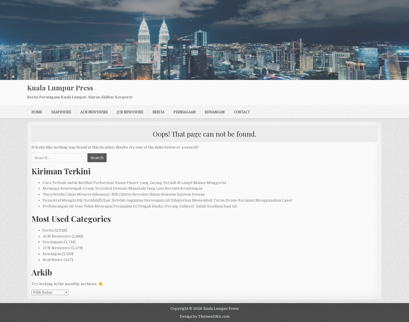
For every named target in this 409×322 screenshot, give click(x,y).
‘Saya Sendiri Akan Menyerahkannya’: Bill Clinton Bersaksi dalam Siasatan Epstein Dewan (123, 194)
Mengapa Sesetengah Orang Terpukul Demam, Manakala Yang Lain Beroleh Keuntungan (123, 188)
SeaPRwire (61, 112)
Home (37, 112)
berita (158, 112)
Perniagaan (185, 112)
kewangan (215, 112)
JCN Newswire (130, 112)
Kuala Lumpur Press (60, 87)
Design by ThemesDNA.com (204, 317)
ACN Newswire (94, 112)
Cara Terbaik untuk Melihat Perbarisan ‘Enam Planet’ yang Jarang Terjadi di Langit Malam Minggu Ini (134, 183)
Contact (242, 112)
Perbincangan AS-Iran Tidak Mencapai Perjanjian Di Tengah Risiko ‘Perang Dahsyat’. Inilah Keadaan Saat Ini (140, 206)
